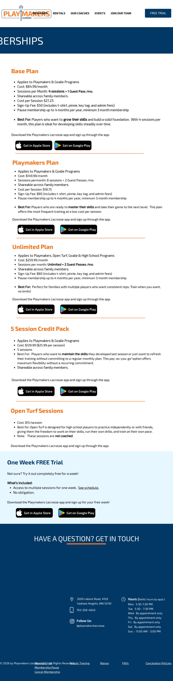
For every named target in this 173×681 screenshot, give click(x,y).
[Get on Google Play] (73, 145)
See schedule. (88, 488)
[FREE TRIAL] (158, 13)
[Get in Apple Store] (33, 145)
